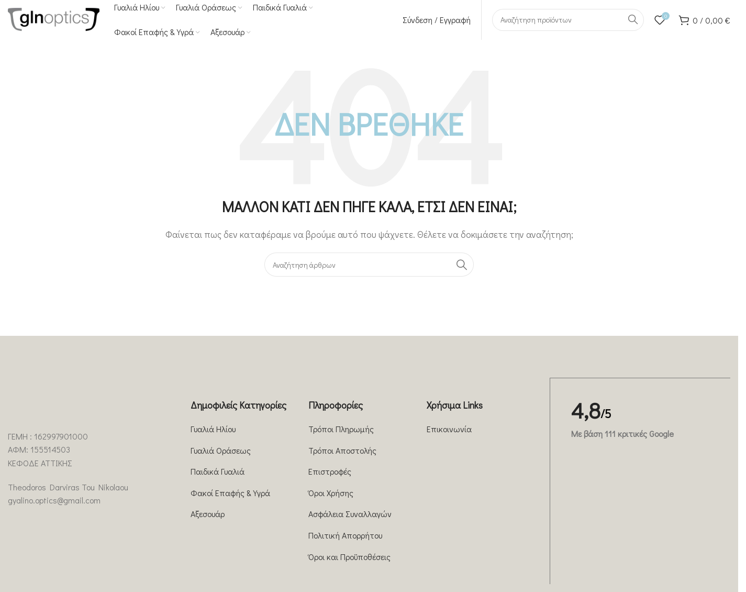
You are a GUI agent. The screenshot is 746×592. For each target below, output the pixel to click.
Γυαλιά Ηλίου (213, 436)
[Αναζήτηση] (568, 24)
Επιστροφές (329, 478)
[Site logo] (53, 22)
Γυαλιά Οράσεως (221, 457)
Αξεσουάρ (208, 521)
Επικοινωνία (449, 436)
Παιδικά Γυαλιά (217, 478)
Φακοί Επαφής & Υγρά (230, 500)
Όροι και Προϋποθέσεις (349, 563)
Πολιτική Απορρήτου (345, 542)
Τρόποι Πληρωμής (341, 436)
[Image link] (47, 414)
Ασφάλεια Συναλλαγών (350, 521)
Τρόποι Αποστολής (342, 457)
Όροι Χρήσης (330, 500)
